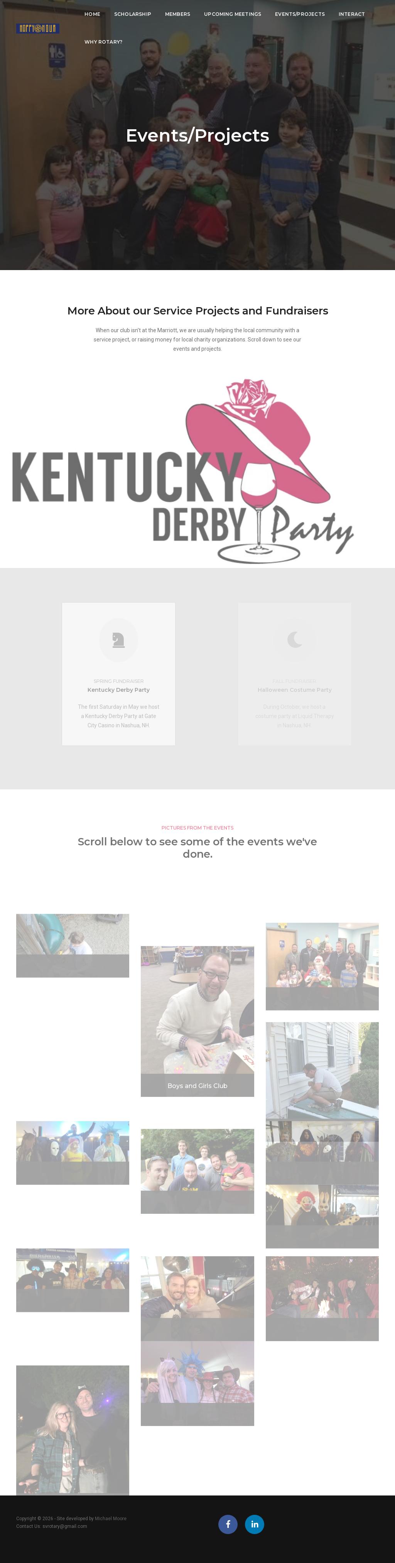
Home (88, 14)
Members (173, 14)
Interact (347, 14)
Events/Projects (296, 14)
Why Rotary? (99, 41)
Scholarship (128, 14)
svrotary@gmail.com (64, 1526)
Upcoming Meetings (228, 14)
